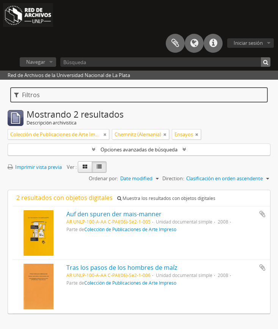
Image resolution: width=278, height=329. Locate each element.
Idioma (194, 43)
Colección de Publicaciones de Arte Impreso (130, 229)
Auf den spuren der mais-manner (114, 214)
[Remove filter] (105, 134)
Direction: (173, 178)
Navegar (35, 61)
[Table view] (99, 167)
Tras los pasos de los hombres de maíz (121, 267)
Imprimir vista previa (35, 167)
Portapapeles (175, 43)
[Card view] (85, 167)
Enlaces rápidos (213, 43)
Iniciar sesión (248, 42)
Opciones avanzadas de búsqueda (139, 149)
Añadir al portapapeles (262, 214)
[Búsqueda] (165, 62)
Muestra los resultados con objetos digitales (166, 198)
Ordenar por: (103, 178)
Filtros (27, 95)
